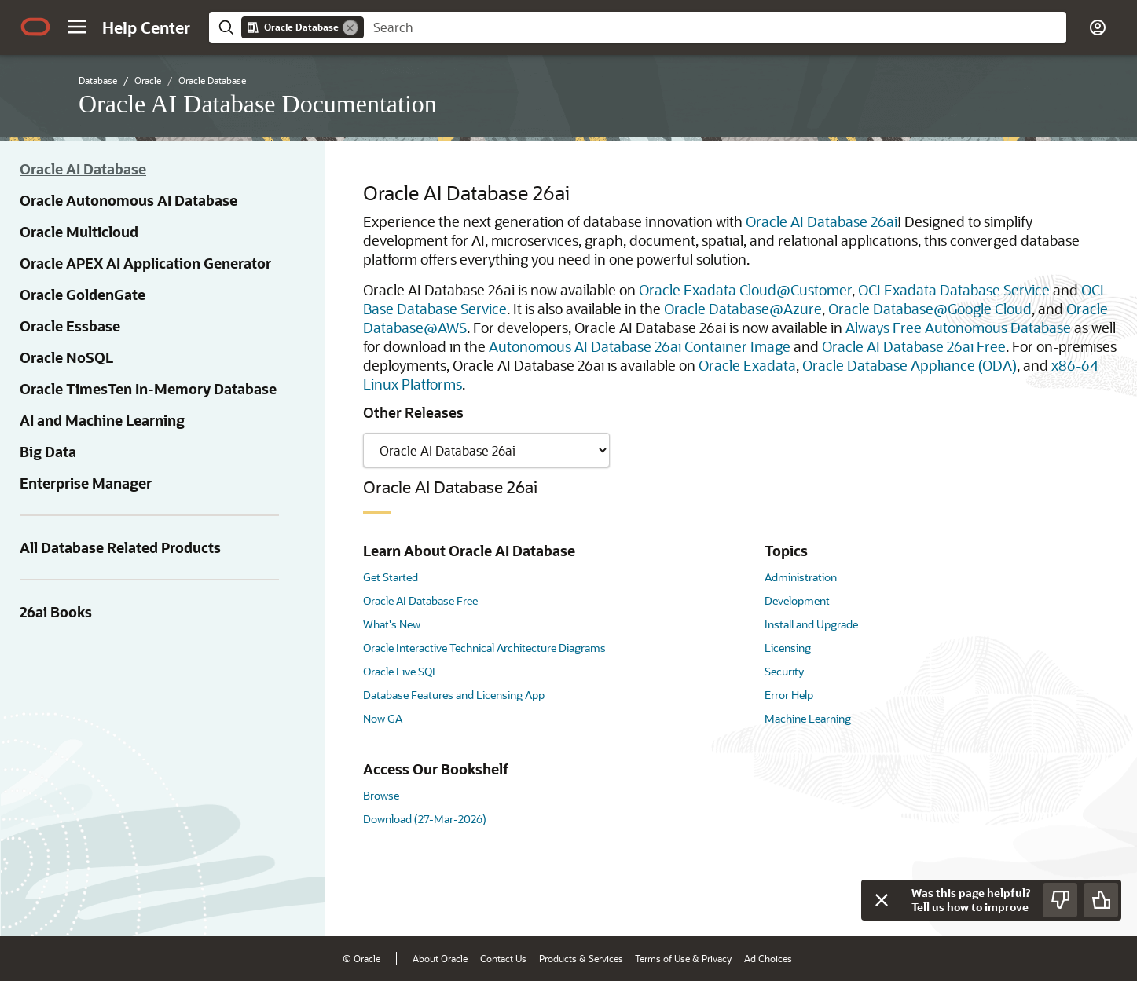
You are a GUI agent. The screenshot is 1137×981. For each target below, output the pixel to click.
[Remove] (350, 27)
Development (797, 600)
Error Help (789, 694)
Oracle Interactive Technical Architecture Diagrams (484, 647)
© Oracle (361, 958)
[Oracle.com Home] (35, 26)
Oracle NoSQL (66, 357)
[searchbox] (715, 27)
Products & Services (581, 958)
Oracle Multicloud (79, 231)
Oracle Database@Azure (743, 308)
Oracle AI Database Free (420, 600)
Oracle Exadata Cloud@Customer (745, 289)
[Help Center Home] (146, 27)
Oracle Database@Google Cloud (930, 308)
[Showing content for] (486, 450)
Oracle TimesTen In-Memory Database (148, 388)
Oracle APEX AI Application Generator (145, 263)
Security (784, 671)
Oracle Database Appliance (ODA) (909, 365)
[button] (77, 26)
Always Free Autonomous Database (958, 327)
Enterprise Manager (86, 483)
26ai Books (56, 611)
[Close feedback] (881, 900)
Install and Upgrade (811, 624)
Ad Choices (768, 958)
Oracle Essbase (70, 326)
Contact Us (503, 958)
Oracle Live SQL (400, 671)
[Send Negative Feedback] (1060, 900)
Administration (801, 576)
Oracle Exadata (747, 365)
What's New (391, 624)
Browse (381, 795)
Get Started (390, 576)
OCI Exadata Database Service (954, 289)
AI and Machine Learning (102, 420)
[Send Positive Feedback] (1101, 900)
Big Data (48, 451)
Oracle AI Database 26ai (821, 221)
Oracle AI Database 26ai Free (914, 346)
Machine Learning (808, 718)
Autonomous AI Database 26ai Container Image (639, 346)
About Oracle (440, 958)
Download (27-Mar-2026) (424, 818)
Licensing (788, 647)
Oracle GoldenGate (82, 294)
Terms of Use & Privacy (683, 958)
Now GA (382, 718)
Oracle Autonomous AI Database (128, 200)
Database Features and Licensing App (454, 694)
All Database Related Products (120, 547)
